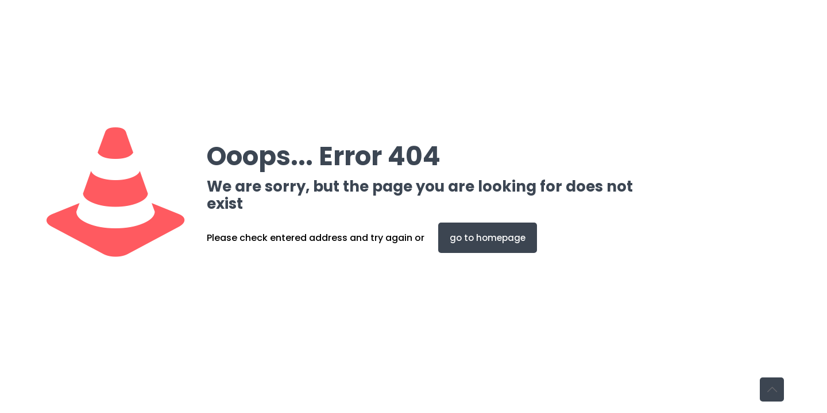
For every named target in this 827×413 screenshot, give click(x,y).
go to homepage (487, 238)
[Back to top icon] (772, 389)
